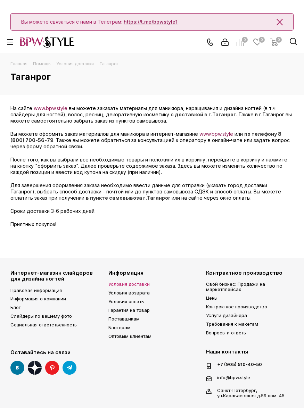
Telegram (69, 368)
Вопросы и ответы (226, 332)
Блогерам (119, 327)
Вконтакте (17, 368)
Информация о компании (38, 298)
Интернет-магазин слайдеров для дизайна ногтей (51, 275)
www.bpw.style (50, 108)
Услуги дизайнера (226, 315)
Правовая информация (36, 290)
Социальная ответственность (43, 324)
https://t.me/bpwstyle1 (151, 22)
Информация (125, 272)
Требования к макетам (232, 324)
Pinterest (52, 368)
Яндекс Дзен (35, 368)
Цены (211, 298)
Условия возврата (129, 292)
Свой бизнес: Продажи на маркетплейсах (235, 286)
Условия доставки (129, 284)
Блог (15, 307)
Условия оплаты (126, 301)
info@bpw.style (233, 377)
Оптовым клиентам (129, 336)
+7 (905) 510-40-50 (239, 364)
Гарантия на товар (129, 310)
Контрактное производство (244, 272)
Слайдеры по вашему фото (41, 316)
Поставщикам (124, 319)
